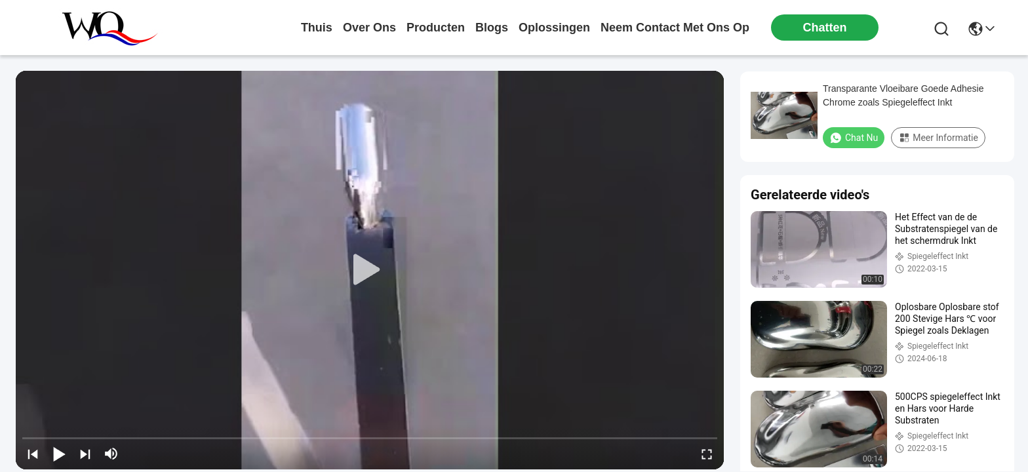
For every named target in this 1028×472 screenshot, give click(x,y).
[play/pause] (59, 453)
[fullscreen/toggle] (707, 453)
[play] (369, 270)
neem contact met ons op (675, 27)
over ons (369, 27)
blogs (491, 27)
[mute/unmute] (111, 453)
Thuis (316, 27)
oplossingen (554, 27)
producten (435, 27)
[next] (85, 453)
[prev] (33, 453)
